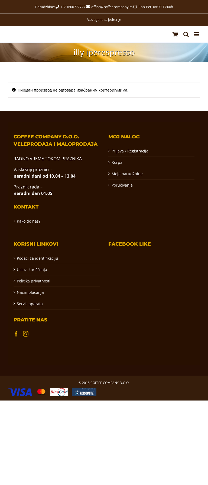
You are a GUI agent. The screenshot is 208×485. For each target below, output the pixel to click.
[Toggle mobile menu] (197, 34)
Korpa (117, 162)
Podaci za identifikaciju (37, 258)
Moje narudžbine (127, 173)
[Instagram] (25, 334)
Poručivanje (122, 185)
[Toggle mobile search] (186, 34)
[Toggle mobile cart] (175, 34)
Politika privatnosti (33, 281)
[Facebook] (16, 334)
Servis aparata (30, 303)
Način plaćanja (30, 292)
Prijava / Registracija (130, 151)
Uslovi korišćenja (32, 269)
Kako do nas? (28, 221)
